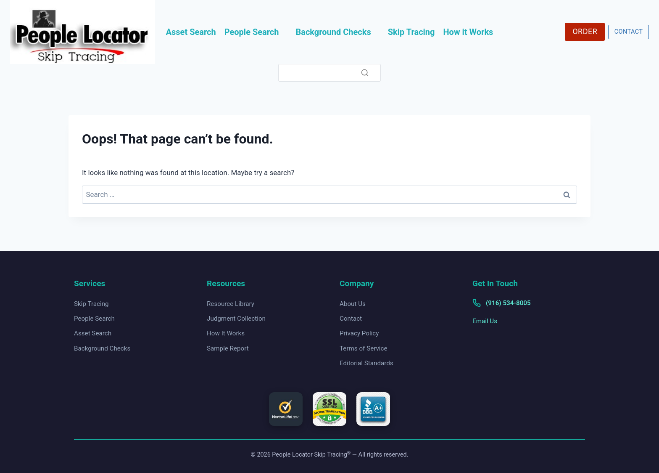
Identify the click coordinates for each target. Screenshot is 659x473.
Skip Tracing (411, 32)
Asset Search (191, 32)
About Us (353, 304)
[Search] (329, 73)
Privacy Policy (359, 333)
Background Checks (333, 32)
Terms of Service (363, 348)
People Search (251, 32)
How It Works (226, 333)
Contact (351, 318)
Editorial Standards (366, 363)
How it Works (468, 32)
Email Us (484, 321)
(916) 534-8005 (508, 303)
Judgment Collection (236, 318)
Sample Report (228, 348)
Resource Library (230, 304)
